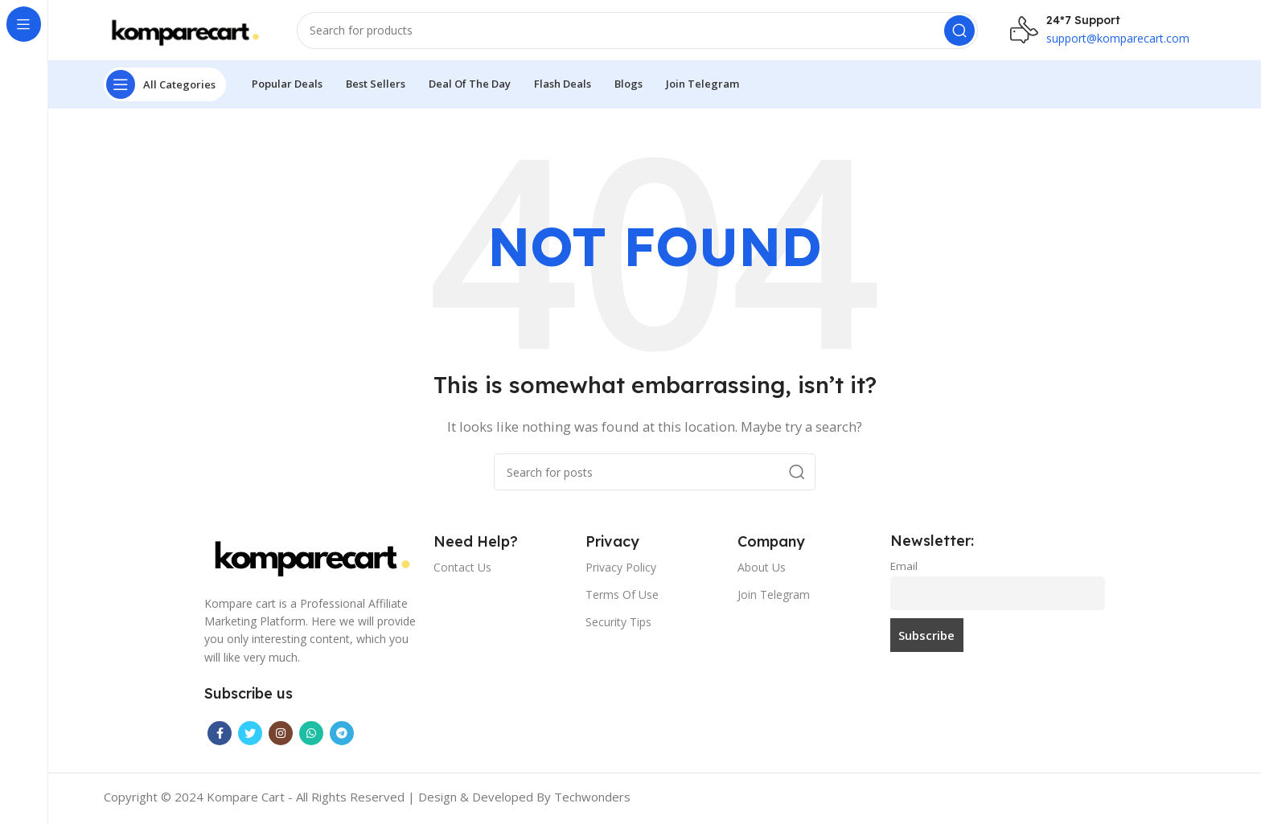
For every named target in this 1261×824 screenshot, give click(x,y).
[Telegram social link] (342, 737)
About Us (761, 571)
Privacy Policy (620, 571)
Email (904, 570)
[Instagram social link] (281, 737)
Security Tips (618, 625)
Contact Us (462, 571)
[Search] (637, 32)
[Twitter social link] (250, 737)
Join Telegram (773, 598)
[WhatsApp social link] (311, 737)
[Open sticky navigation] (165, 88)
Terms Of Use (622, 598)
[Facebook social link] (219, 737)
